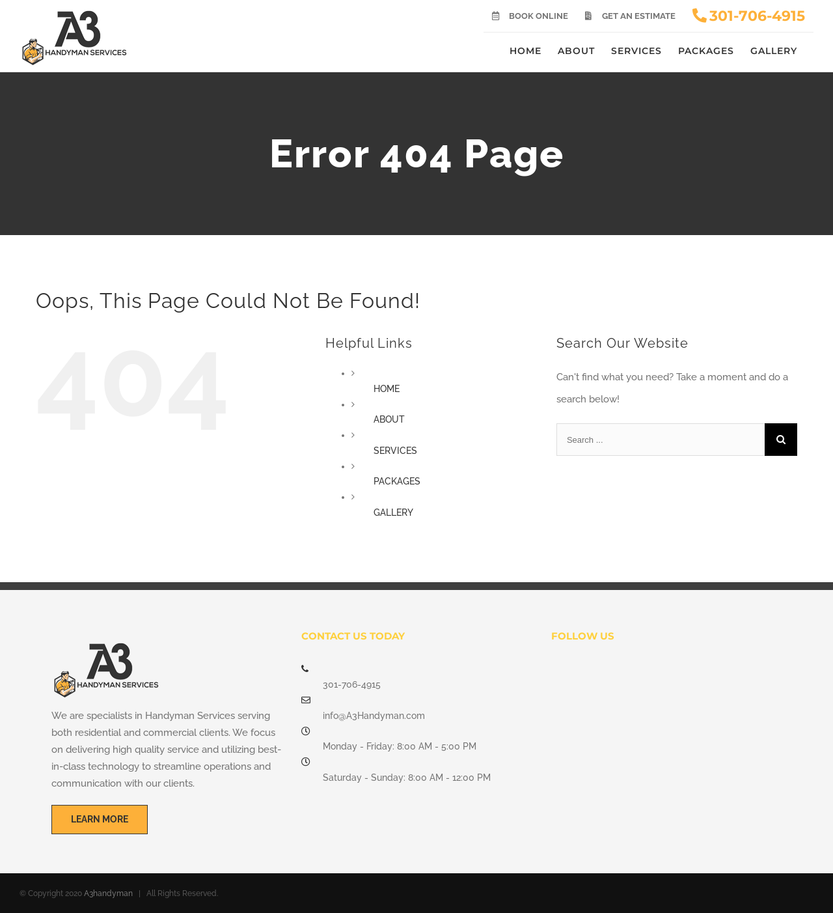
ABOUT (389, 419)
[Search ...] (660, 439)
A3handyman (108, 893)
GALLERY (393, 512)
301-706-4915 (352, 684)
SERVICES (395, 450)
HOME (387, 389)
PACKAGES (397, 481)
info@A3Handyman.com (374, 715)
